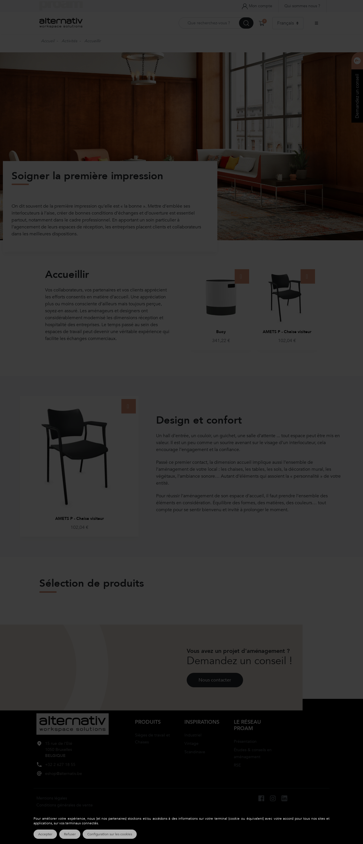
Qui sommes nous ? (302, 6)
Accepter (45, 834)
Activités (69, 41)
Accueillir (92, 41)
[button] (262, 23)
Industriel (192, 735)
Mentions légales (51, 798)
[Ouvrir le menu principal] (316, 23)
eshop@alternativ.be (63, 773)
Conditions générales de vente (64, 805)
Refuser (70, 834)
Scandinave (194, 752)
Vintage (191, 743)
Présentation (245, 741)
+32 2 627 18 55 (60, 764)
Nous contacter (215, 680)
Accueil (47, 41)
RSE (237, 765)
